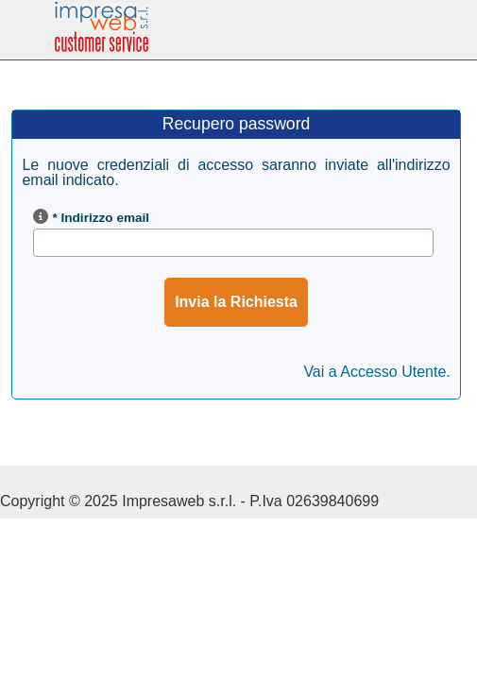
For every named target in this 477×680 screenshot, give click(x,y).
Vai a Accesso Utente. (376, 372)
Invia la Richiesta (236, 302)
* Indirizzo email (100, 218)
